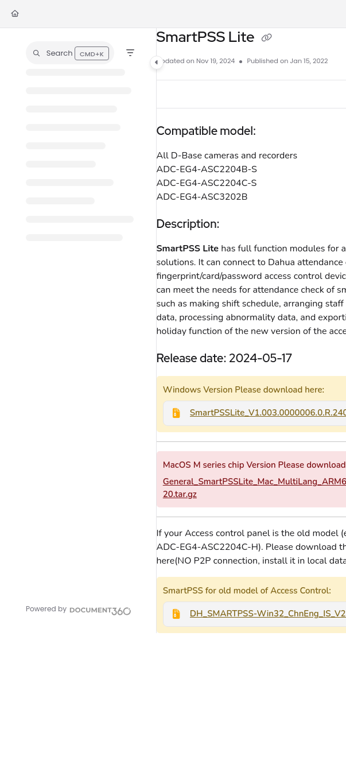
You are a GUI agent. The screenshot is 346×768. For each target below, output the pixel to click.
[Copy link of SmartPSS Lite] (267, 38)
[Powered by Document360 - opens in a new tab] (78, 609)
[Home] (15, 14)
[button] (70, 52)
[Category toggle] (157, 62)
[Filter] (130, 53)
